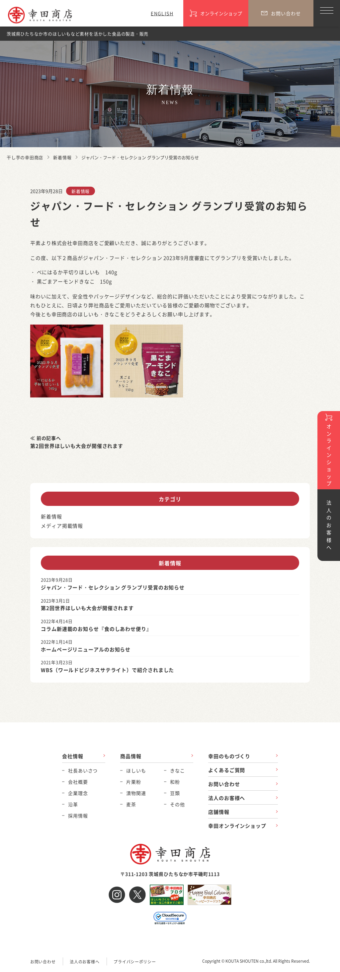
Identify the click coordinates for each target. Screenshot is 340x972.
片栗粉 (133, 781)
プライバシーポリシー (135, 961)
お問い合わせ (224, 783)
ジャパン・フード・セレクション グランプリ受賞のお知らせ (113, 587)
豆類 (175, 793)
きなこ (177, 770)
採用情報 (78, 815)
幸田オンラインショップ (237, 825)
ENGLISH (162, 13)
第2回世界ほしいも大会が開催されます (76, 445)
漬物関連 (136, 793)
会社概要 (78, 781)
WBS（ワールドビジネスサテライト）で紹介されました (107, 669)
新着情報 (80, 191)
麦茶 (131, 804)
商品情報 (130, 756)
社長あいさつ (83, 770)
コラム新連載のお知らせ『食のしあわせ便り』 (96, 628)
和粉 (175, 781)
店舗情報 (218, 811)
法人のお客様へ (226, 797)
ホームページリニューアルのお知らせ (85, 649)
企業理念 (78, 793)
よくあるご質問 (226, 769)
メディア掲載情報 (62, 525)
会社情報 (72, 756)
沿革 (73, 804)
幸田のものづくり (229, 756)
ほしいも (136, 770)
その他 (177, 804)
